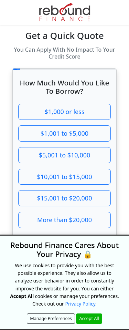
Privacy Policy (80, 303)
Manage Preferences (51, 318)
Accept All (89, 318)
